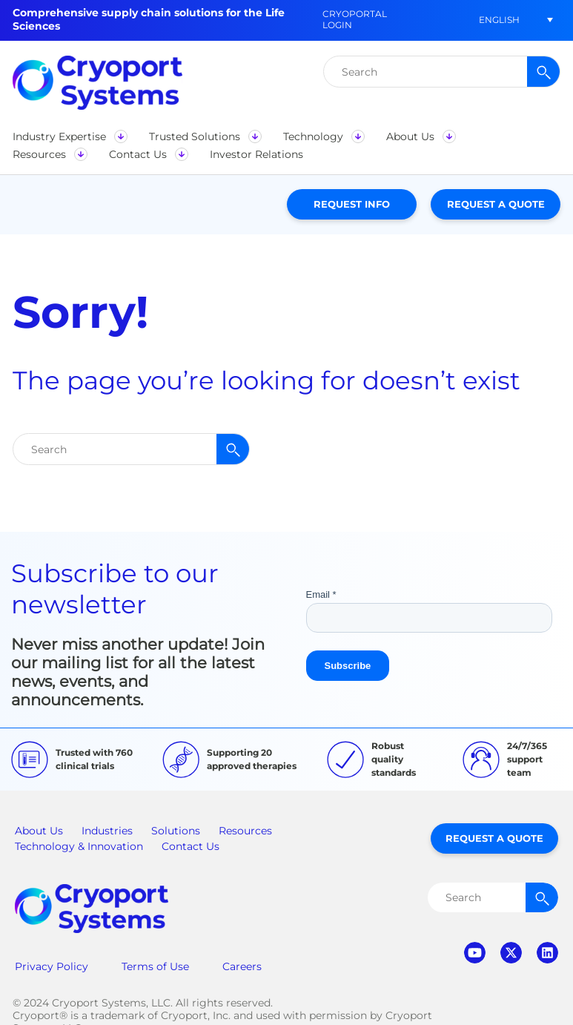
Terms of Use (155, 966)
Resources (245, 830)
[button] (498, 20)
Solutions (175, 830)
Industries (107, 830)
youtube (475, 952)
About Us (39, 830)
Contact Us (190, 846)
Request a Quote (496, 204)
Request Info (352, 204)
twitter (511, 952)
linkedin (547, 952)
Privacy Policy (51, 966)
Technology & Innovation (79, 846)
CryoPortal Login (354, 19)
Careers (242, 966)
